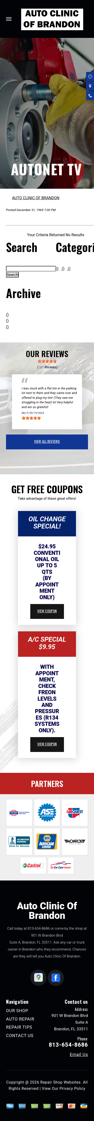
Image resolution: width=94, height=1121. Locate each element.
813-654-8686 (39, 928)
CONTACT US (19, 1035)
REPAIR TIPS (19, 1027)
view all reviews (47, 441)
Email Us (79, 1054)
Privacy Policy (72, 1088)
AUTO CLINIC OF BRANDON (35, 198)
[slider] (47, 361)
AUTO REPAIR (20, 1018)
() (7, 314)
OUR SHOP (17, 1010)
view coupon (47, 610)
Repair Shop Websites (60, 1082)
